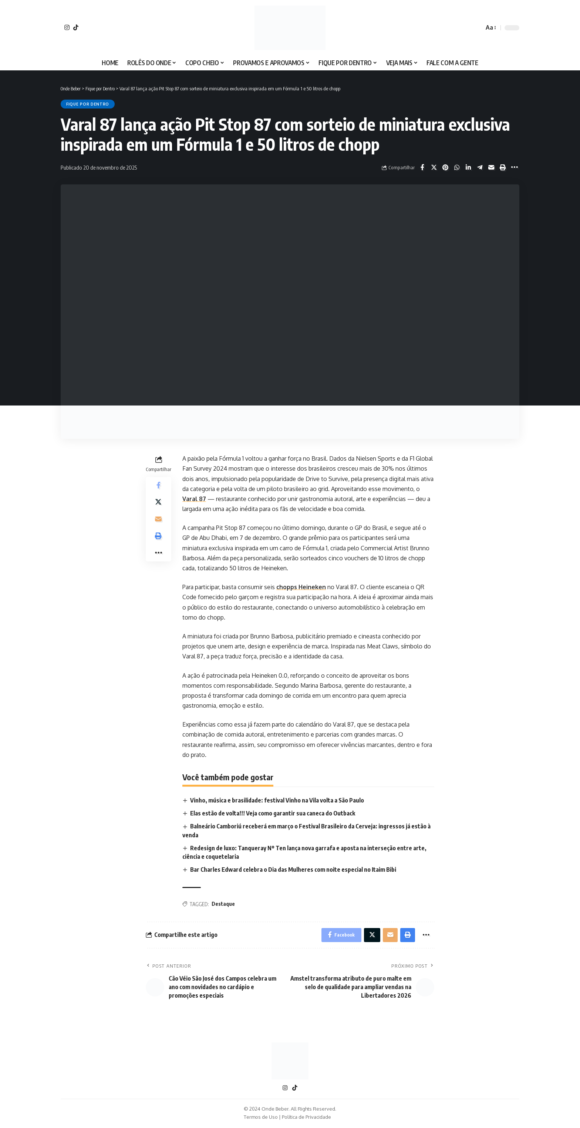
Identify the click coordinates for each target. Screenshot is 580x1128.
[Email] (491, 167)
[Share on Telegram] (480, 167)
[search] (476, 27)
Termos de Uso (261, 1118)
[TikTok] (75, 27)
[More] (514, 167)
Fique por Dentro (87, 104)
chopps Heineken (301, 587)
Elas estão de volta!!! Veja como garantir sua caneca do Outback (272, 813)
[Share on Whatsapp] (457, 167)
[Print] (503, 167)
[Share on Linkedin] (468, 167)
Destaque (223, 904)
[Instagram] (67, 27)
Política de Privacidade (306, 1118)
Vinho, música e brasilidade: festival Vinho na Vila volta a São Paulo (277, 800)
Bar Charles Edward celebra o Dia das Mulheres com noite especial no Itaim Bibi (294, 870)
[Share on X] (434, 167)
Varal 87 (194, 499)
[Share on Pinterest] (445, 167)
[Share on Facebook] (422, 167)
